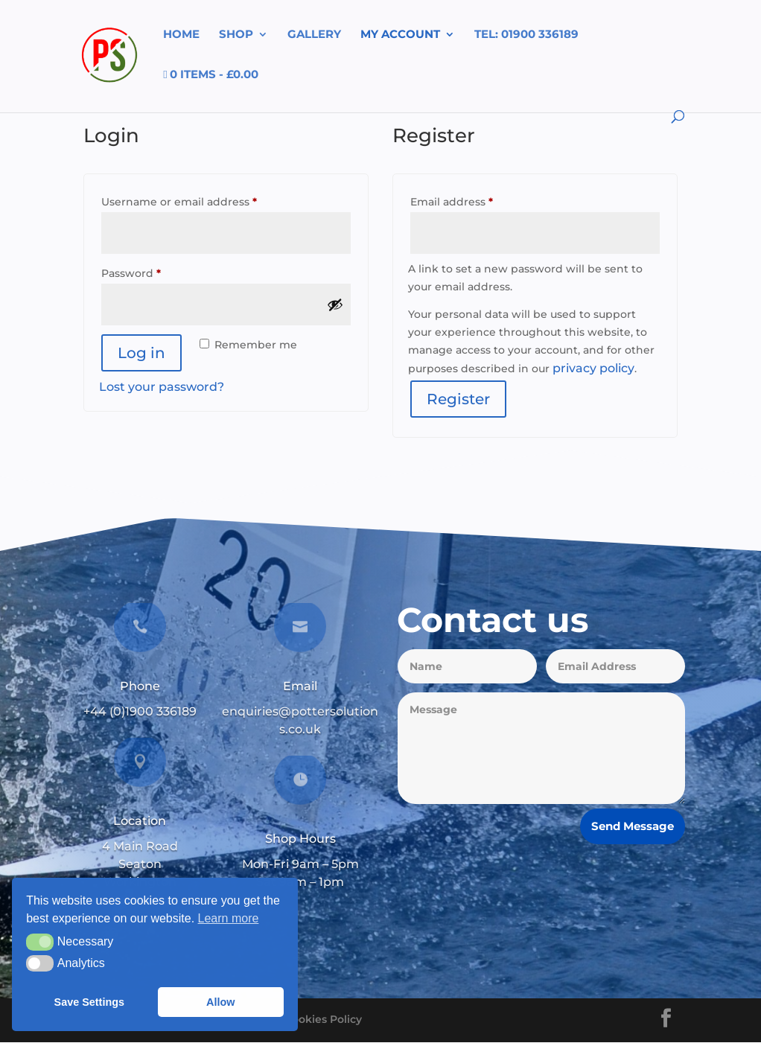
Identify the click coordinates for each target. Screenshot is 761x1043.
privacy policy (593, 368)
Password (155, 271)
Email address (476, 199)
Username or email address (203, 199)
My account (400, 35)
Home (181, 35)
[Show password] (335, 304)
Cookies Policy (323, 1019)
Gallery (314, 35)
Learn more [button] (228, 918)
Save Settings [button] (89, 1002)
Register (458, 399)
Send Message (632, 826)
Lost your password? (161, 387)
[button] (40, 942)
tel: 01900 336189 (526, 35)
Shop (236, 35)
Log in (141, 353)
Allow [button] (220, 1002)
